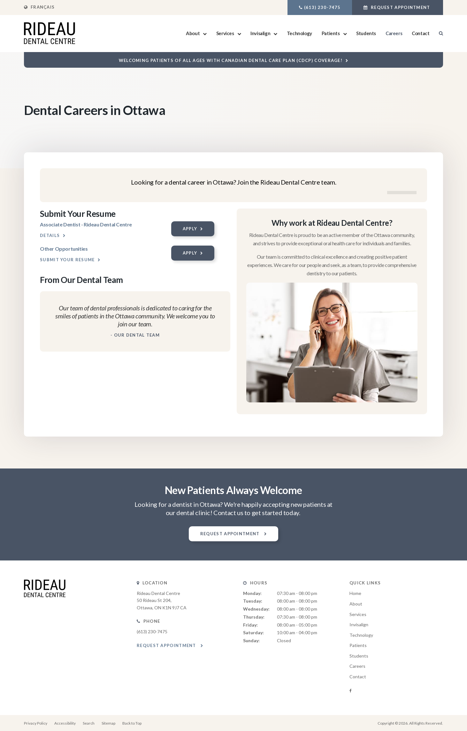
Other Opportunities (64, 249)
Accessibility (65, 723)
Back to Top (132, 723)
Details (50, 235)
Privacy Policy (35, 723)
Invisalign (260, 33)
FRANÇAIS (39, 7)
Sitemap (108, 723)
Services (225, 33)
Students (366, 33)
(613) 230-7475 (322, 7)
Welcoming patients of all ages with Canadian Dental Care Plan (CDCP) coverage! (230, 60)
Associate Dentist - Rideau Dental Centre (86, 224)
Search (89, 723)
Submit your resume (67, 259)
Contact (420, 33)
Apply (190, 228)
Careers (394, 33)
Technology (299, 33)
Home (355, 593)
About (193, 33)
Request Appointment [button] (401, 7)
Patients (331, 33)
